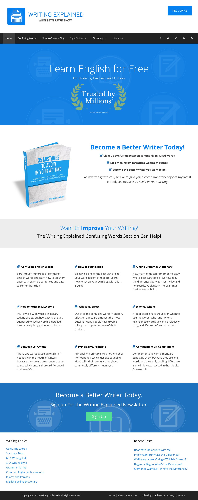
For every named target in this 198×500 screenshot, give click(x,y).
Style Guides (80, 38)
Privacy (171, 495)
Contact (181, 495)
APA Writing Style (16, 462)
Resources (132, 495)
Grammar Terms (16, 467)
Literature (118, 38)
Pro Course (179, 10)
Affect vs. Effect (89, 306)
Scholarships (146, 495)
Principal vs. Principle (92, 346)
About (121, 495)
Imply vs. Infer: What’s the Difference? (156, 454)
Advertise (160, 495)
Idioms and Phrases (18, 477)
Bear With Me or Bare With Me (152, 450)
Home (9, 38)
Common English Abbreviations (25, 472)
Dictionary (101, 38)
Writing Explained (49, 495)
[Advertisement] (96, 460)
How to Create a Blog (53, 38)
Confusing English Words (37, 266)
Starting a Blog (14, 453)
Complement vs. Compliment (155, 346)
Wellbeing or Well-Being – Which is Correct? (160, 459)
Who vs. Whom (145, 306)
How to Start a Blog (90, 266)
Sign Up (99, 416)
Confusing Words (27, 38)
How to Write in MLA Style (37, 306)
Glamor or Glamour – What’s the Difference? (160, 468)
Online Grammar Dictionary (154, 266)
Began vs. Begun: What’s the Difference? (158, 464)
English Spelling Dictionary (21, 481)
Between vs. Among (33, 346)
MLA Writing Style (16, 458)
